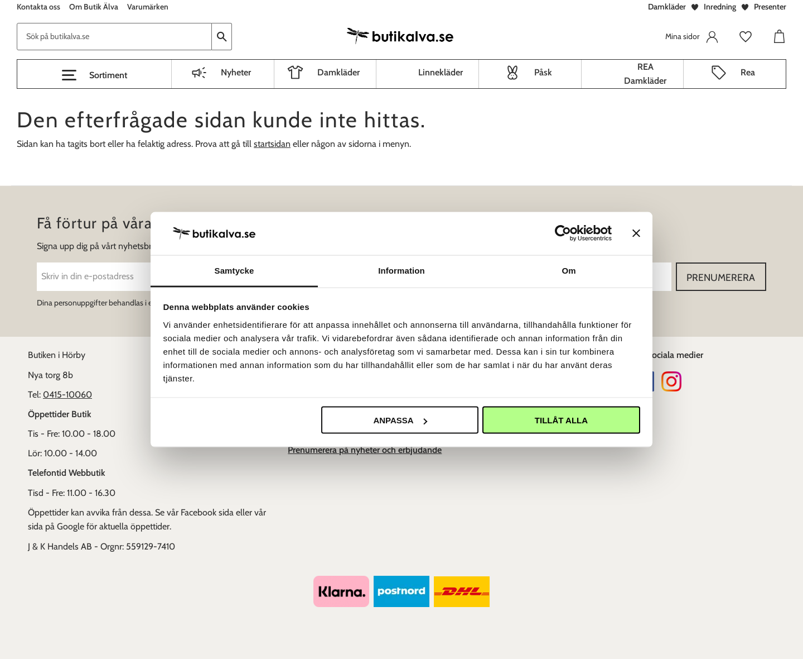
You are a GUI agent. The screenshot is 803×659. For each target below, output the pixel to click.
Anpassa (400, 420)
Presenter (770, 7)
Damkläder (667, 7)
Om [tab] (568, 270)
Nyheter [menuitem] (236, 72)
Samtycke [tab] (234, 270)
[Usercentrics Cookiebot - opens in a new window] (563, 233)
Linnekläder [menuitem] (440, 72)
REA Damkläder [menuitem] (645, 74)
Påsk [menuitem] (543, 72)
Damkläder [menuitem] (338, 72)
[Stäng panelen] (636, 233)
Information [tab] (401, 270)
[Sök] (222, 36)
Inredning (720, 7)
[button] (94, 75)
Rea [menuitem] (748, 72)
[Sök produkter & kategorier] (114, 36)
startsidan (272, 144)
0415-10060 (67, 394)
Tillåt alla (561, 420)
